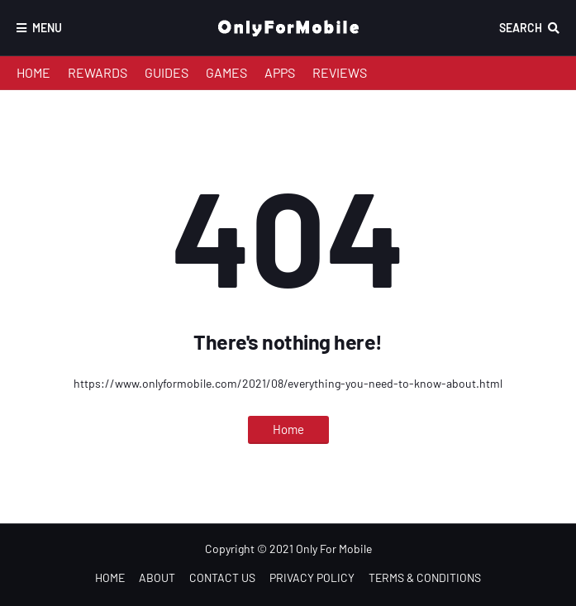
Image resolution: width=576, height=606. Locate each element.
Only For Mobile (334, 549)
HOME (33, 72)
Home (288, 429)
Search (520, 28)
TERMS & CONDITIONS (425, 577)
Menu (47, 28)
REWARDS (97, 72)
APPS (279, 72)
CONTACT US (222, 577)
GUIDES (166, 72)
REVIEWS (339, 72)
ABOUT (157, 577)
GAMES (226, 72)
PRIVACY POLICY (312, 577)
